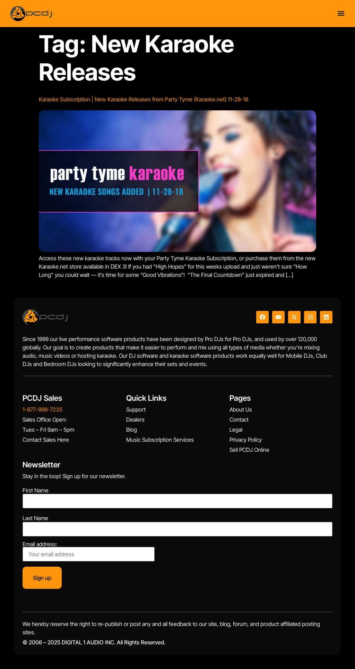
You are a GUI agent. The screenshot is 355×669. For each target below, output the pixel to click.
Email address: (89, 551)
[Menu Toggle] (341, 13)
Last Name (35, 518)
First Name (36, 490)
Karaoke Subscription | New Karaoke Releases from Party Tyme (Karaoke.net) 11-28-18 (143, 99)
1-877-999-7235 (42, 409)
